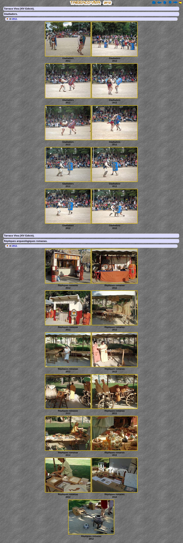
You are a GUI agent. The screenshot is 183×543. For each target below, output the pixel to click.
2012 (14, 19)
